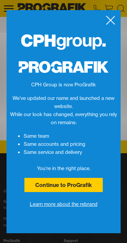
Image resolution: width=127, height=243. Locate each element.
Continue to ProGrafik (63, 185)
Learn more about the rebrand (64, 204)
